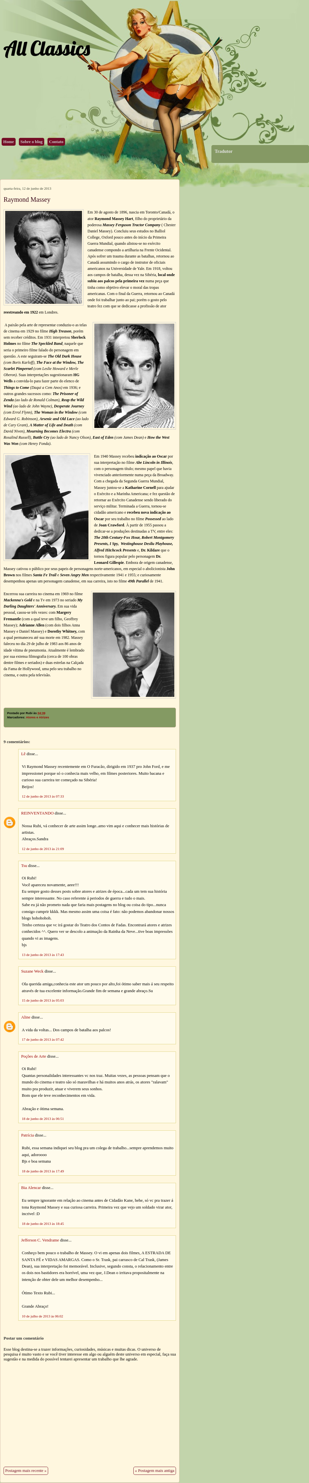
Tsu (24, 865)
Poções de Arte (33, 1056)
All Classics (46, 48)
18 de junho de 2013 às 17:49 (43, 1171)
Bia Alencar (31, 1187)
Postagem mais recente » (26, 1470)
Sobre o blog (31, 141)
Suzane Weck (32, 971)
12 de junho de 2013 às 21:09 (43, 849)
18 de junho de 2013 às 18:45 (43, 1224)
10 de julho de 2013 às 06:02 (42, 1316)
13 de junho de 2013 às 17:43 (43, 955)
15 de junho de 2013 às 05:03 (43, 1000)
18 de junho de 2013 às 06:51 (43, 1119)
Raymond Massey (27, 199)
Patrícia (27, 1135)
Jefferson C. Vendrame (40, 1240)
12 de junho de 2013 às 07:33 (43, 796)
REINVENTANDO (37, 813)
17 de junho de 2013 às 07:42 (43, 1039)
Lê (23, 754)
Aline (25, 1017)
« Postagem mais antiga (154, 1470)
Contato (56, 141)
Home (8, 141)
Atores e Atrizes (37, 717)
